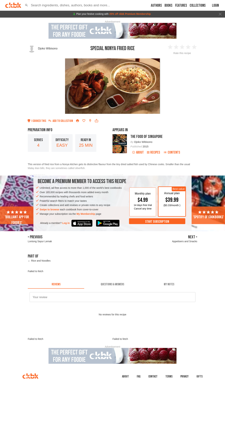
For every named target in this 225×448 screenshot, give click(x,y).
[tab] (56, 284)
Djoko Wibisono (47, 48)
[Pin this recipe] (90, 120)
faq (138, 376)
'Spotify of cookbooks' (208, 215)
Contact (153, 376)
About (138, 152)
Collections (198, 5)
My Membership (85, 213)
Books (168, 5)
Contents (171, 152)
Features (181, 5)
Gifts (199, 376)
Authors (156, 5)
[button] (26, 5)
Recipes (153, 152)
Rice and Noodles (41, 260)
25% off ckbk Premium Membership (130, 13)
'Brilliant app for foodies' (17, 217)
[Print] (77, 120)
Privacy (184, 376)
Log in (66, 223)
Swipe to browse (49, 209)
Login (215, 5)
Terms (168, 376)
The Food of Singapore (146, 136)
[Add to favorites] (84, 120)
